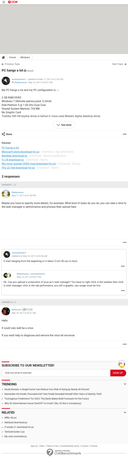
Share (9, 134)
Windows (25, 57)
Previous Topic (12, 64)
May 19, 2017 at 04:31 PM (40, 82)
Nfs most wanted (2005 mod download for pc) (29, 163)
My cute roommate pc (15, 436)
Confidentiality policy (69, 446)
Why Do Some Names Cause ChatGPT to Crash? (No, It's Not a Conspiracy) (42, 403)
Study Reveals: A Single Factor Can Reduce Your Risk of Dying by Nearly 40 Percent (46, 389)
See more (66, 125)
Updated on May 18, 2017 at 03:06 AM (29, 256)
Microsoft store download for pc (20, 151)
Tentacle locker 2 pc (14, 431)
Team (42, 446)
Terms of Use (52, 446)
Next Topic (117, 64)
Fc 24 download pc (13, 159)
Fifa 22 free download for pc (18, 167)
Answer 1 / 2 (9, 184)
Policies (94, 446)
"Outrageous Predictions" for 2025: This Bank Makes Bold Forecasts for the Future (46, 398)
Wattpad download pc (15, 422)
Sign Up (34, 446)
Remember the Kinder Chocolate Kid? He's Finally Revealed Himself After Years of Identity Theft (53, 394)
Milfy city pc (10, 417)
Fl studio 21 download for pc (19, 427)
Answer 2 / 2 (9, 302)
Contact (84, 446)
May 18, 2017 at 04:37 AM (24, 313)
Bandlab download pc (14, 155)
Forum (12, 57)
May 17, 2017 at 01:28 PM (24, 195)
